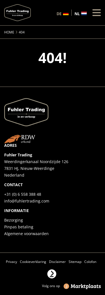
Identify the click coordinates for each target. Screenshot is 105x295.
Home (9, 32)
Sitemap (75, 261)
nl (77, 13)
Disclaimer (57, 261)
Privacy (11, 261)
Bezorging (13, 220)
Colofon (90, 261)
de (59, 13)
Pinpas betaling (18, 226)
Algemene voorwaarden (26, 233)
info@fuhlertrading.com (26, 201)
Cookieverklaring (33, 261)
